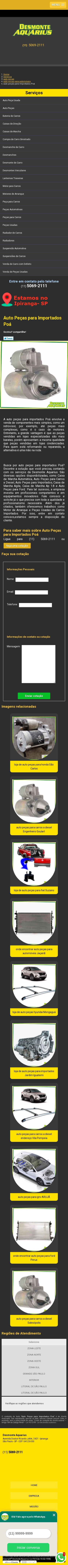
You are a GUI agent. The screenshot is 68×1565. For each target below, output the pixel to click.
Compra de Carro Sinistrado (17, 139)
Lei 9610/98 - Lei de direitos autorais (41, 1422)
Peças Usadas (10, 225)
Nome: (28, 580)
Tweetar (8, 338)
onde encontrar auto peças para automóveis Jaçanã (34, 951)
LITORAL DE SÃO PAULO (34, 1386)
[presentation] (30, 620)
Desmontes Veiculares (14, 170)
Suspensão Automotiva (15, 248)
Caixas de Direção (12, 124)
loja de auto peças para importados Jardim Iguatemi (34, 1073)
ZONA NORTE (34, 1354)
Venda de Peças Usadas (15, 272)
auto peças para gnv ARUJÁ (34, 1196)
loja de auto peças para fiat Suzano (34, 890)
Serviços (34, 92)
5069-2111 (36, 45)
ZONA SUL (34, 1367)
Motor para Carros (12, 186)
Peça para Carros (11, 201)
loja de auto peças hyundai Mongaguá (34, 1012)
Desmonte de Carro (13, 162)
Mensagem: (31, 664)
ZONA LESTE (34, 1348)
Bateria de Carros (12, 116)
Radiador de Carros (13, 233)
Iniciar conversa (28, 1547)
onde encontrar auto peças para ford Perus (34, 1257)
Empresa (34, 1496)
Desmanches (10, 155)
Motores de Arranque (13, 194)
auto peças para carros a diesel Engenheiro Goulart (34, 829)
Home (34, 1485)
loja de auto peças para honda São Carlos (34, 766)
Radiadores (9, 240)
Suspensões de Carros (14, 256)
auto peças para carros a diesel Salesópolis (34, 1320)
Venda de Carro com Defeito (17, 264)
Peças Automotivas (13, 209)
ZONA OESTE (34, 1361)
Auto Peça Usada (12, 100)
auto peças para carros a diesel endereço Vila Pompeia (34, 1136)
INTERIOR (34, 1380)
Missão (34, 1506)
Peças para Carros (12, 217)
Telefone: (29, 605)
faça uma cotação (17, 545)
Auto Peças (9, 108)
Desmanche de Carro (14, 147)
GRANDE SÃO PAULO (34, 1373)
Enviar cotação (34, 695)
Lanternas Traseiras (13, 178)
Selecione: (34, 1342)
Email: (27, 592)
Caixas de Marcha (12, 131)
